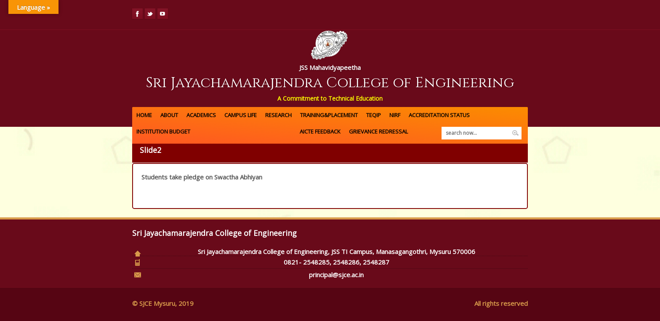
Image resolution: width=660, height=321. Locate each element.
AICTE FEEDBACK (320, 131)
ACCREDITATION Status (439, 115)
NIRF (394, 115)
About (169, 115)
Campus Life (240, 115)
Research (278, 115)
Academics (201, 115)
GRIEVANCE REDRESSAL (378, 131)
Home (144, 115)
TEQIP (373, 115)
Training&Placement (329, 115)
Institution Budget (163, 131)
